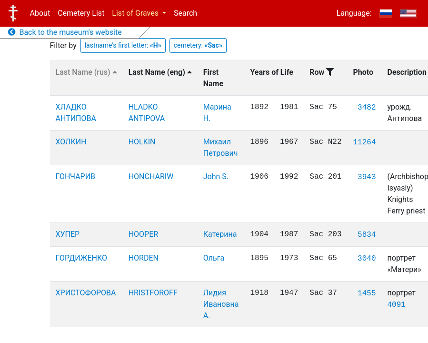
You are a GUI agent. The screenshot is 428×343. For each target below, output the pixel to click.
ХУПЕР (68, 234)
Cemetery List (81, 13)
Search (185, 13)
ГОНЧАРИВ (76, 176)
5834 (367, 235)
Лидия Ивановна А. (221, 304)
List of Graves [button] (136, 13)
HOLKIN (142, 141)
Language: (354, 13)
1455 (367, 293)
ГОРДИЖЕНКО (81, 257)
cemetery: (198, 45)
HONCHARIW (151, 176)
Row (321, 72)
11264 (364, 142)
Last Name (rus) (86, 72)
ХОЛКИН (71, 141)
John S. (216, 176)
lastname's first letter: (123, 45)
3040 (367, 258)
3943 (367, 177)
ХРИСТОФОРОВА (86, 292)
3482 (367, 107)
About (40, 13)
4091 (397, 305)
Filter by (63, 45)
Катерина (220, 234)
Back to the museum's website (65, 32)
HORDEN (144, 257)
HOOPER (143, 234)
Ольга (213, 257)
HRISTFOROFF (153, 292)
